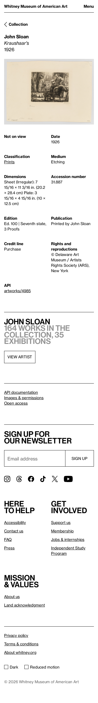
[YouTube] (68, 479)
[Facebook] (31, 479)
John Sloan (16, 36)
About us (12, 596)
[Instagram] (7, 479)
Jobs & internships (67, 539)
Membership (62, 531)
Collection (18, 24)
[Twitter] (55, 479)
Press (9, 548)
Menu (89, 6)
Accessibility (15, 522)
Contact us (13, 531)
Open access (16, 403)
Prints (9, 161)
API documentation (21, 392)
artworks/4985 (17, 290)
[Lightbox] (49, 91)
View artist (19, 356)
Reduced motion (42, 667)
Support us (61, 522)
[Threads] (19, 479)
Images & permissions (24, 397)
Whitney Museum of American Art (35, 6)
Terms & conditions (21, 644)
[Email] (34, 458)
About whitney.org (20, 652)
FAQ (8, 539)
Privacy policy (16, 635)
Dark (11, 667)
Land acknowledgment (24, 605)
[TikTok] (43, 479)
